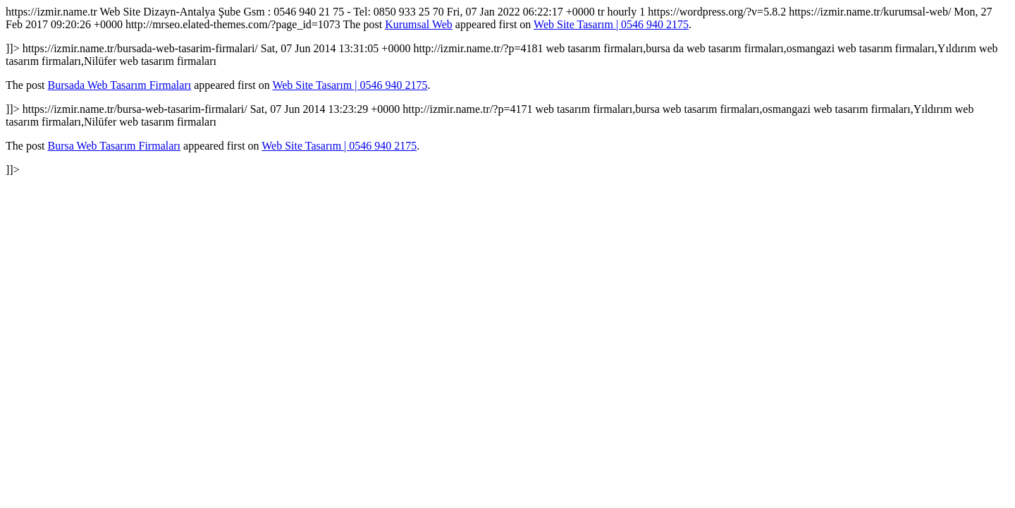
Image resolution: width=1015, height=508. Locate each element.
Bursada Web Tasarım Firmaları (120, 85)
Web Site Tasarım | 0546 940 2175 (611, 24)
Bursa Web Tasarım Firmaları (114, 146)
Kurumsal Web (419, 24)
